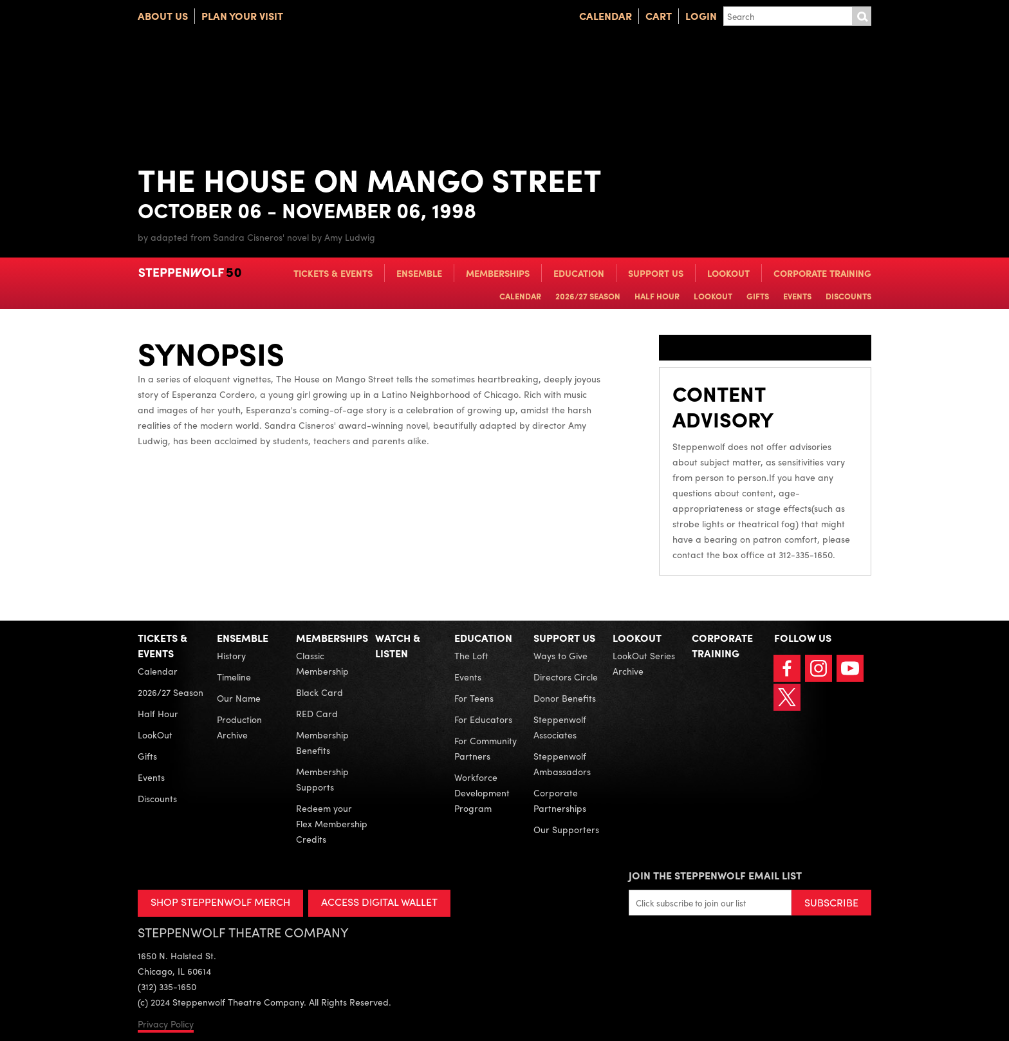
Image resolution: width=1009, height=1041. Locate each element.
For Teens (474, 697)
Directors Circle (565, 676)
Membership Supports (322, 779)
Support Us (655, 273)
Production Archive (239, 727)
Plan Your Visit (242, 15)
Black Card (319, 692)
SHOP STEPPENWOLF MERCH (220, 901)
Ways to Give (560, 655)
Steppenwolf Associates (559, 727)
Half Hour (657, 296)
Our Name (239, 697)
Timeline (234, 676)
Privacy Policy (166, 1023)
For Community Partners (485, 748)
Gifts (757, 296)
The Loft (471, 655)
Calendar (605, 15)
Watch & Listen (397, 645)
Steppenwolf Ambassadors (562, 763)
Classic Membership (322, 663)
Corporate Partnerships (559, 800)
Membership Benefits (322, 742)
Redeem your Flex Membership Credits (331, 823)
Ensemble (419, 273)
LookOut (728, 273)
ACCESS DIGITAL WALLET (380, 901)
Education (578, 273)
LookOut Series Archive (644, 663)
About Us (163, 15)
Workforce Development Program (482, 792)
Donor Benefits (564, 697)
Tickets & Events (333, 273)
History (231, 655)
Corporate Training (822, 273)
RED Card (317, 713)
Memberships (498, 273)
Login (701, 15)
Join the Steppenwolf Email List (715, 875)
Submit (861, 16)
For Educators (483, 719)
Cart (658, 15)
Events (797, 296)
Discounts (848, 296)
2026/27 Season (587, 296)
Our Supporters (566, 829)
